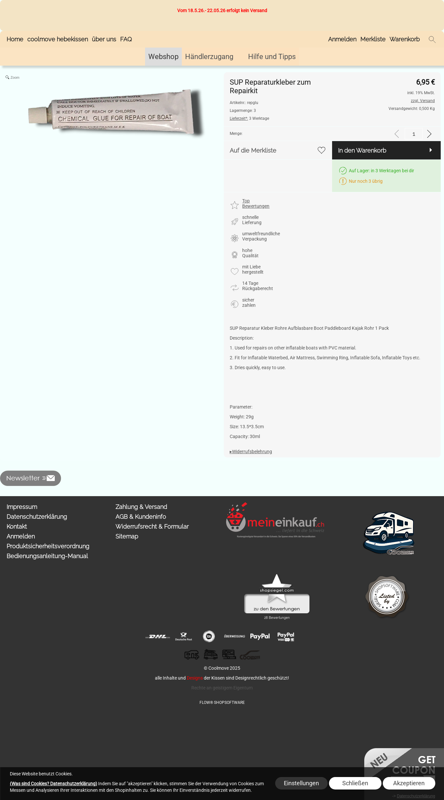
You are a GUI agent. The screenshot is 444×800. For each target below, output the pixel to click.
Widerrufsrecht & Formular (152, 526)
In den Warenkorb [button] (362, 150)
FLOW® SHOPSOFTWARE (222, 702)
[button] (432, 39)
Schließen (355, 783)
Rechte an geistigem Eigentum (222, 687)
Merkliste (373, 39)
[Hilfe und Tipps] (272, 57)
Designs (195, 678)
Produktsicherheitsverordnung (48, 546)
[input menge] (414, 133)
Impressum (22, 506)
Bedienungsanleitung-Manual (47, 556)
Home (15, 39)
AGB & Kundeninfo (141, 516)
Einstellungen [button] (301, 783)
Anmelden (342, 39)
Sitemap (127, 536)
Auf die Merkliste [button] (253, 150)
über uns (104, 39)
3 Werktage (249, 118)
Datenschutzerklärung (37, 516)
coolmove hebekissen (57, 39)
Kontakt (17, 526)
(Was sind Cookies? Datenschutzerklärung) (53, 783)
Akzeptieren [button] (409, 783)
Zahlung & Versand (141, 506)
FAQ (126, 39)
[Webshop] (163, 57)
